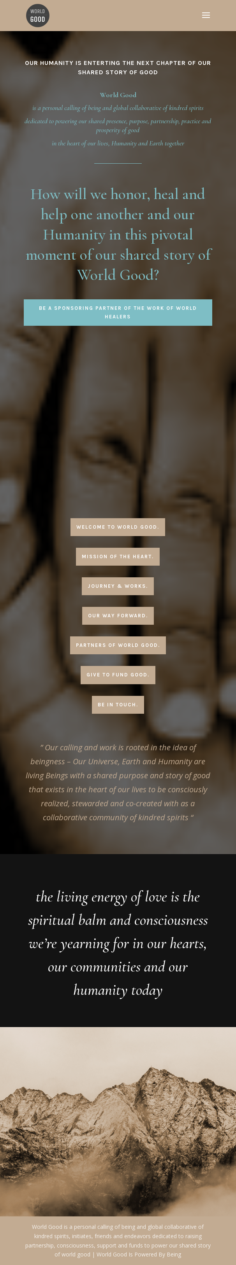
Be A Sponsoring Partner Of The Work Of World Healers (118, 312)
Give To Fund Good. (118, 675)
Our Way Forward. (118, 616)
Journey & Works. (118, 586)
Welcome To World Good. (117, 527)
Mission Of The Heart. (118, 556)
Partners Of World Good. (118, 645)
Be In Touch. (118, 705)
